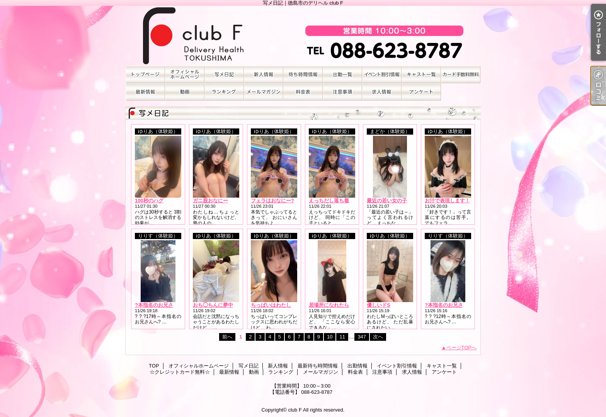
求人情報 (382, 92)
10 (329, 337)
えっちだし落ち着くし (334, 200)
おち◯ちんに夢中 (213, 305)
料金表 (303, 92)
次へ (378, 337)
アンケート (421, 92)
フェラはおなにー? (272, 200)
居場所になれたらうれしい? (340, 305)
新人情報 (263, 74)
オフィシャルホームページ (184, 74)
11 (342, 337)
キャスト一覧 (421, 74)
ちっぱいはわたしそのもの (281, 305)
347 (361, 337)
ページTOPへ (461, 347)
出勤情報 (342, 74)
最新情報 (145, 92)
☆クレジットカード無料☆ (460, 74)
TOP (145, 74)
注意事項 (342, 92)
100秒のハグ (149, 200)
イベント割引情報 (382, 74)
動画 (184, 92)
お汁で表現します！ (447, 200)
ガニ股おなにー (210, 200)
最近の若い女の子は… (392, 200)
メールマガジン (263, 92)
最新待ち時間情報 (303, 74)
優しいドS (378, 305)
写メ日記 (224, 74)
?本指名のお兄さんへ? (160, 305)
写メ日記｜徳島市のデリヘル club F (303, 36)
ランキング (224, 92)
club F (294, 410)
